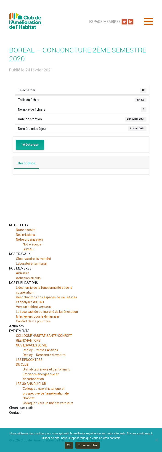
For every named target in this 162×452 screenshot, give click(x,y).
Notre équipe (32, 244)
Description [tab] (26, 163)
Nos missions (25, 235)
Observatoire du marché (33, 259)
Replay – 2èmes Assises (40, 350)
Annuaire (22, 273)
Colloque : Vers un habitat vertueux (48, 403)
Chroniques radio (21, 408)
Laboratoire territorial (31, 263)
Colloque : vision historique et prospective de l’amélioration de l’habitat (46, 393)
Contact (15, 412)
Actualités (16, 326)
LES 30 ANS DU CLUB (31, 384)
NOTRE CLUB (18, 225)
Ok (69, 445)
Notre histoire (25, 230)
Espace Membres (105, 21)
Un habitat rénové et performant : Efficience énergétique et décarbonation (47, 374)
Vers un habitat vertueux (33, 307)
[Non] (156, 440)
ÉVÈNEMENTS (19, 331)
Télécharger (30, 145)
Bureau (28, 249)
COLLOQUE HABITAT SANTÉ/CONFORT (44, 336)
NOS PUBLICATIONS (23, 283)
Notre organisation (29, 239)
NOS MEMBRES (20, 268)
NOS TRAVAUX (20, 254)
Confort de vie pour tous (33, 321)
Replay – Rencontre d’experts (44, 355)
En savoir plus (87, 445)
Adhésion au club (28, 278)
